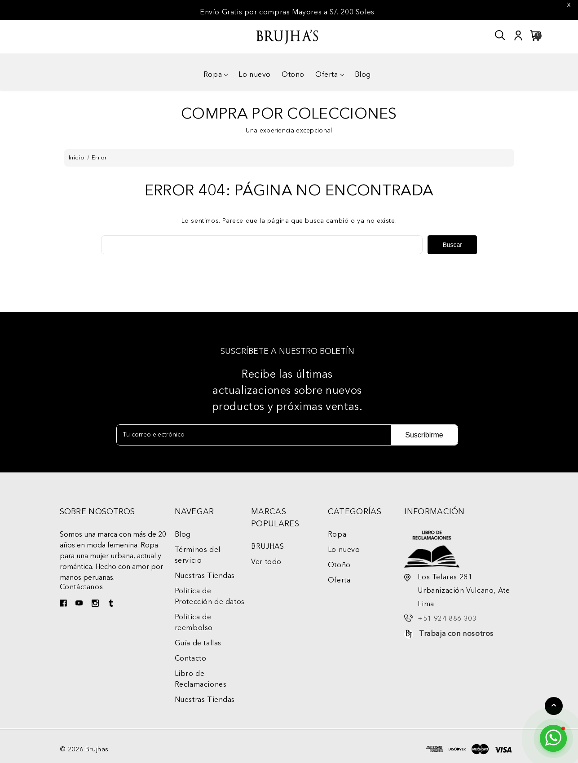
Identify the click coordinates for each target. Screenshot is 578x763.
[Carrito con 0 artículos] (533, 35)
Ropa (215, 75)
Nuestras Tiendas (205, 576)
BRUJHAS (267, 547)
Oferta (329, 75)
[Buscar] (500, 35)
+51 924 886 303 (447, 619)
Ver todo (266, 562)
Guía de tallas (198, 643)
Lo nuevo (254, 75)
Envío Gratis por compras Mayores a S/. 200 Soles (287, 12)
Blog (363, 75)
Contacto (191, 658)
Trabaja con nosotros (456, 634)
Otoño (293, 75)
